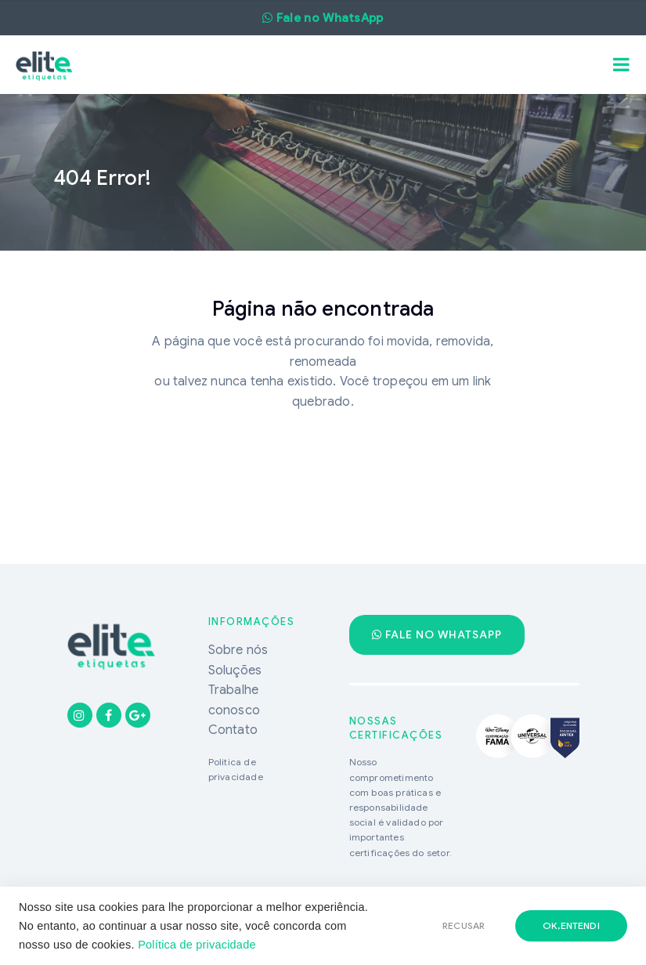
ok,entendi (571, 925)
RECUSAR (463, 925)
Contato (233, 730)
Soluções (235, 670)
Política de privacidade (197, 944)
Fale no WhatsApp (437, 634)
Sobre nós (238, 650)
